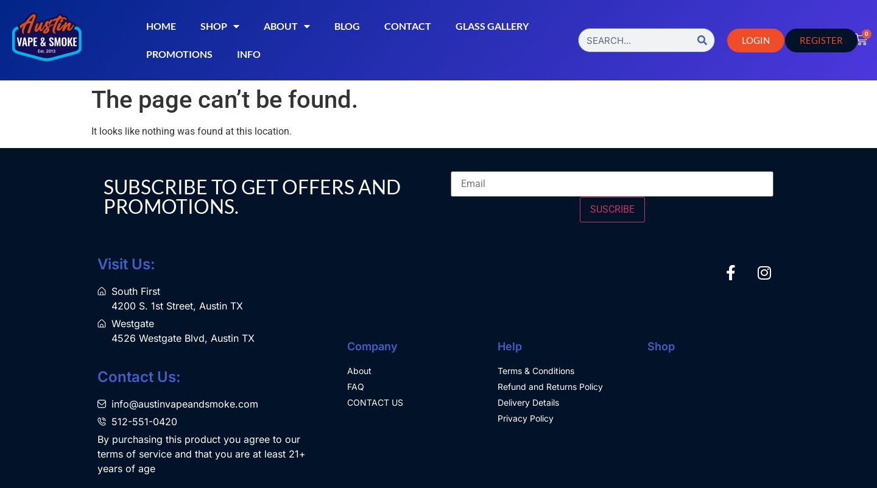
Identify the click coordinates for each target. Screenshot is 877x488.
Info (249, 54)
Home (161, 26)
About (287, 26)
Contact (407, 26)
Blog (347, 26)
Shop (219, 26)
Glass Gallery (492, 26)
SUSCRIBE (612, 209)
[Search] (702, 40)
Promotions (179, 54)
